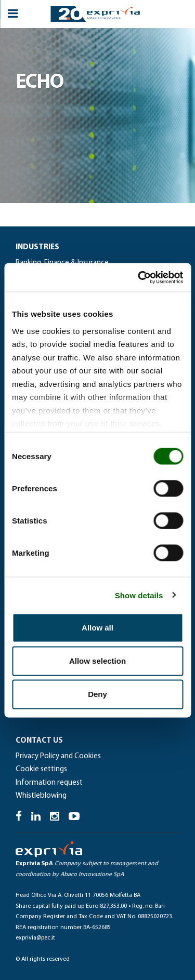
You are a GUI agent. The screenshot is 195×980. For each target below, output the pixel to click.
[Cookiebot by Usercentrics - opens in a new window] (139, 277)
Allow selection (97, 660)
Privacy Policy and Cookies (58, 756)
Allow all (97, 627)
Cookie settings (41, 769)
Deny (97, 694)
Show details (139, 594)
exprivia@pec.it (35, 938)
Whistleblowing (41, 796)
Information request (49, 783)
